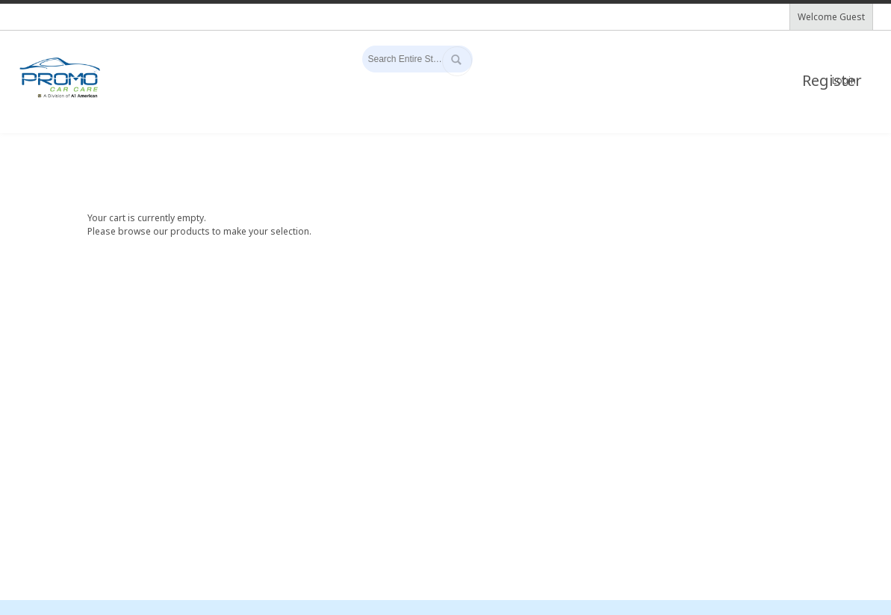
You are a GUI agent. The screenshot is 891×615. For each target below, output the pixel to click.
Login (844, 80)
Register (818, 80)
